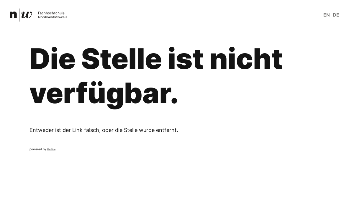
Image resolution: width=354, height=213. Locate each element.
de (336, 15)
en (326, 15)
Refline (51, 149)
